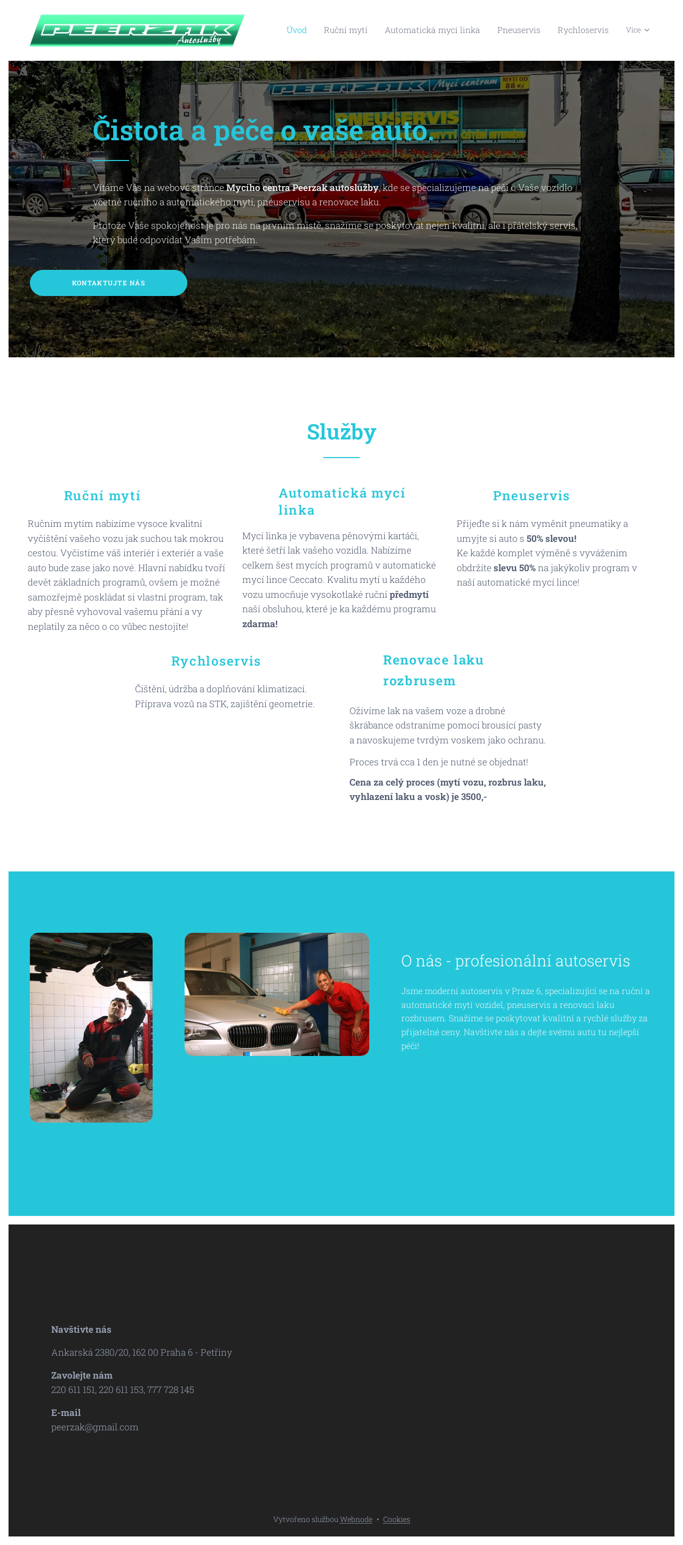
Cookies (396, 1519)
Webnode (356, 1519)
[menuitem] (329, 30)
